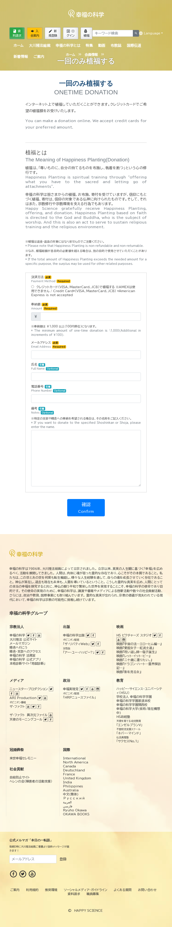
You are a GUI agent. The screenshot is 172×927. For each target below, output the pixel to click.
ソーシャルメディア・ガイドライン (85, 889)
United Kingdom (77, 778)
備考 (42, 410)
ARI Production (23, 697)
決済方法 (51, 279)
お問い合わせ (147, 889)
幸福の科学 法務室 (23, 655)
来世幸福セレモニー (23, 758)
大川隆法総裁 (39, 45)
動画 (101, 45)
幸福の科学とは (68, 45)
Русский (74, 798)
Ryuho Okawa (75, 810)
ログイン (71, 33)
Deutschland (74, 770)
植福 (86, 33)
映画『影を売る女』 (128, 671)
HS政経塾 (123, 716)
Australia (71, 790)
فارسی (67, 806)
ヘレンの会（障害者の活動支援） (31, 781)
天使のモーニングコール (26, 719)
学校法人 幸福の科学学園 (134, 696)
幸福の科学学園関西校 (132, 704)
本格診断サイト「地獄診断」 (27, 663)
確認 (86, 507)
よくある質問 (123, 889)
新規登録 (53, 33)
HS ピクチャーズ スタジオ (134, 635)
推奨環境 (51, 889)
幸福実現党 (71, 689)
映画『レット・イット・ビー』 (133, 656)
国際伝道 (134, 45)
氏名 (45, 366)
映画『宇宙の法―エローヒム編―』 (139, 644)
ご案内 (38, 56)
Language (149, 33)
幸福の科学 (17, 635)
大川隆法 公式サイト (23, 639)
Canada (69, 766)
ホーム (18, 45)
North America (75, 762)
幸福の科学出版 (74, 635)
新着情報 (21, 56)
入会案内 (34, 33)
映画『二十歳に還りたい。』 (134, 660)
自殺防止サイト (20, 777)
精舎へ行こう (19, 647)
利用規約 (32, 889)
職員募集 (93, 893)
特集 (89, 45)
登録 (63, 859)
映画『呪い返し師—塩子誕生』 (136, 652)
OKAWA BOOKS (76, 814)
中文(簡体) (71, 794)
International (74, 758)
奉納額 (44, 306)
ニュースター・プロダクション (29, 689)
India (67, 782)
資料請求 (17, 33)
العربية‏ (67, 802)
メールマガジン (20, 643)
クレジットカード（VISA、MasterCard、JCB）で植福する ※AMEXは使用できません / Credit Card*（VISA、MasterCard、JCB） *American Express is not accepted (83, 291)
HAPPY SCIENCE (88, 910)
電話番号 (48, 388)
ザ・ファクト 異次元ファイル (28, 715)
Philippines (73, 786)
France (69, 774)
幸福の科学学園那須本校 (133, 700)
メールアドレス (48, 345)
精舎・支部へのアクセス (25, 651)
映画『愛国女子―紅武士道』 (135, 648)
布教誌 (116, 45)
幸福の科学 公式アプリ (25, 659)
